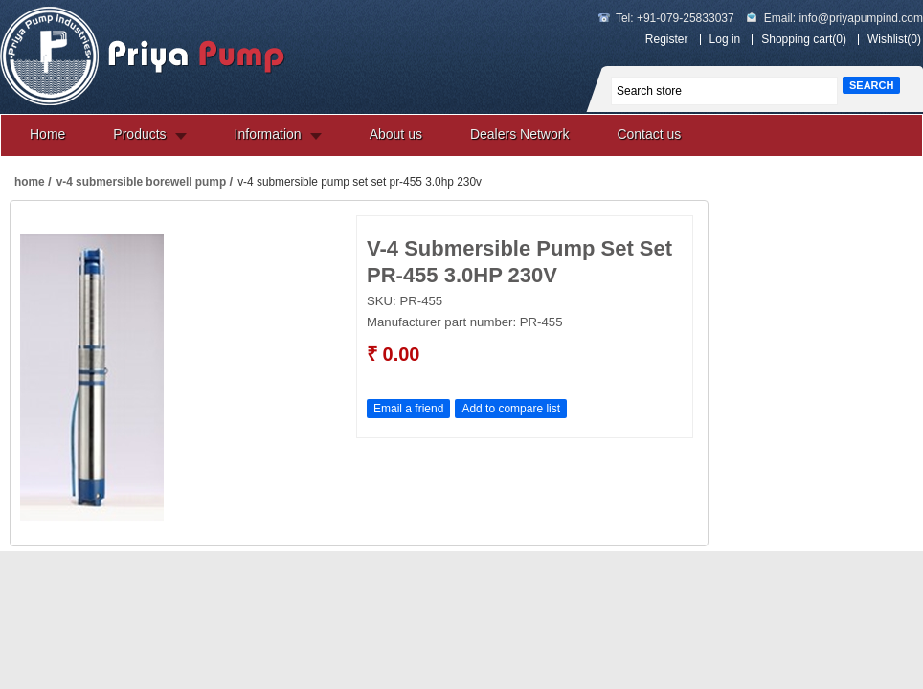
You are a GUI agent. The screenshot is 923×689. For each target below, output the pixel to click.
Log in (725, 39)
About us (396, 134)
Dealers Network (519, 134)
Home (47, 134)
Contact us (649, 134)
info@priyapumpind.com (861, 18)
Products (139, 134)
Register (666, 39)
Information (268, 134)
